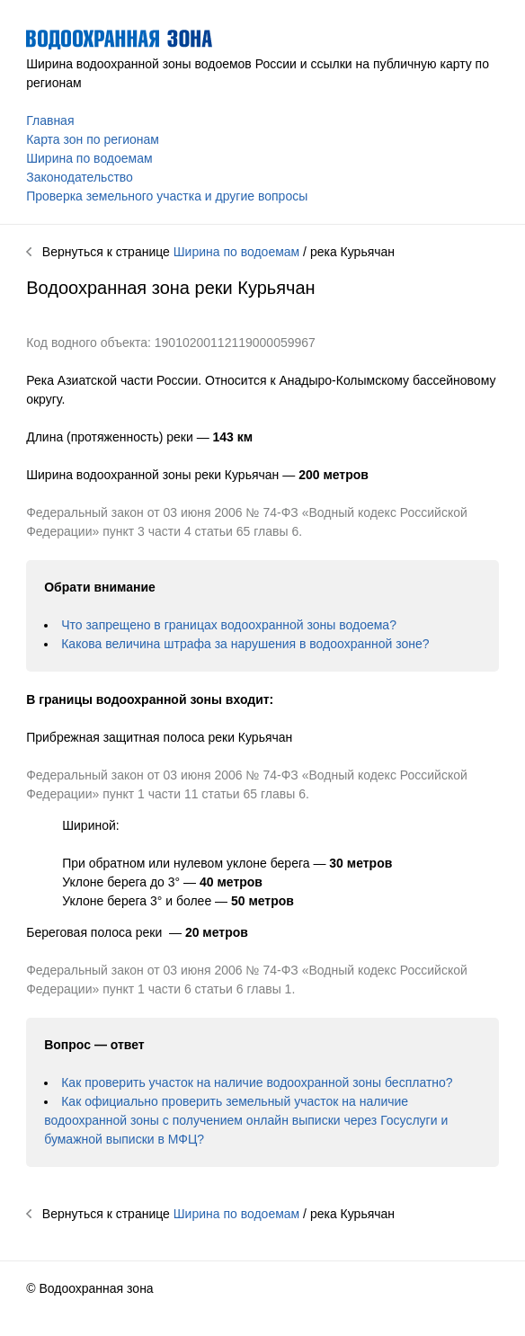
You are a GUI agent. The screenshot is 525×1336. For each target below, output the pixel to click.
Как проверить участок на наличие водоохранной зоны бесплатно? (256, 1082)
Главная (50, 120)
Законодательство (79, 177)
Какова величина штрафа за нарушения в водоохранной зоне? (245, 644)
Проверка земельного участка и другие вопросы (166, 196)
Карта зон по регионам (92, 139)
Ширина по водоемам (89, 158)
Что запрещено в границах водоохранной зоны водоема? (228, 625)
